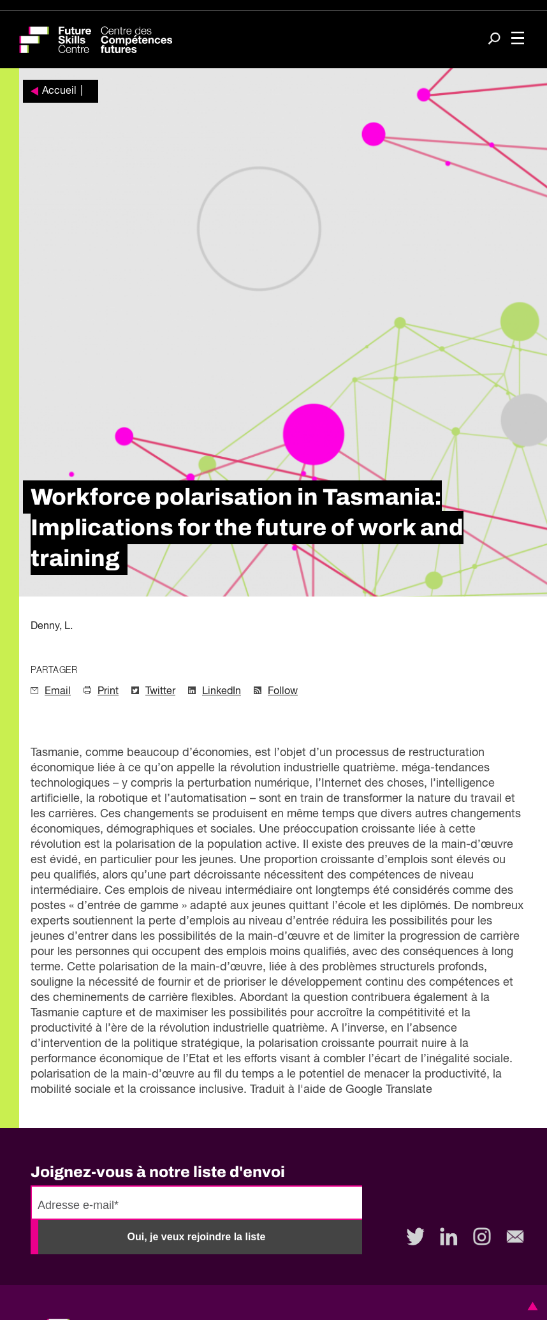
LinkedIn (221, 691)
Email (58, 691)
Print (108, 691)
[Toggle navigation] (517, 39)
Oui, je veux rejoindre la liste (197, 1236)
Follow (283, 691)
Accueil (59, 91)
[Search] (494, 39)
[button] (530, 1306)
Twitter (160, 691)
